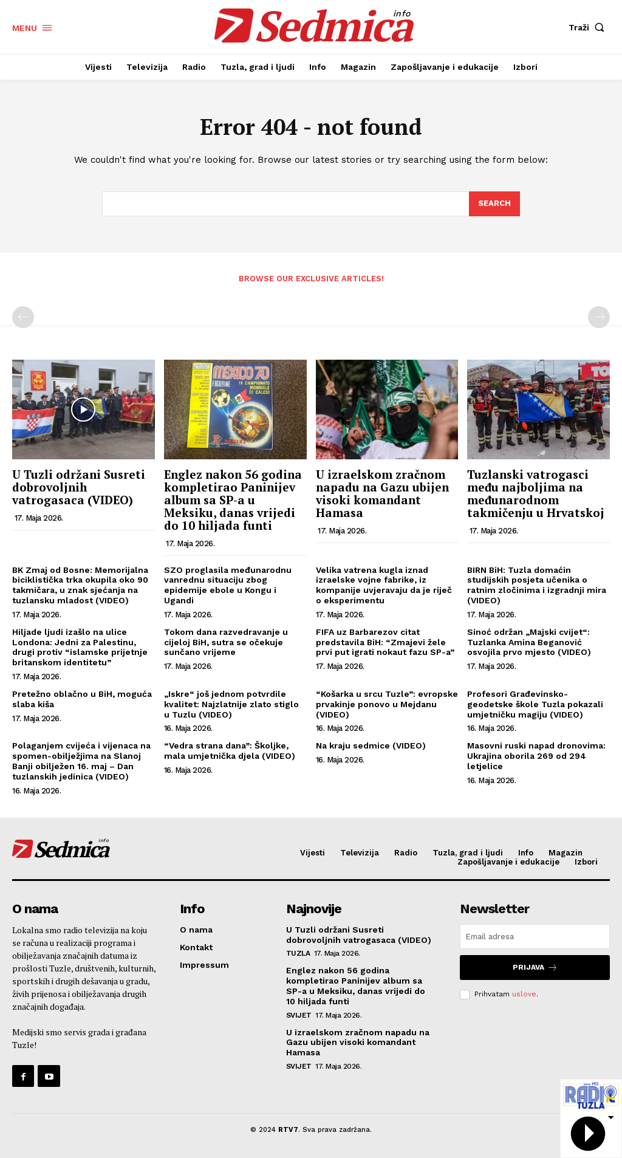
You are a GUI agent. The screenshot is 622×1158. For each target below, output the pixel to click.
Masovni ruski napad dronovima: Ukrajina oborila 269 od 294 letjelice (536, 756)
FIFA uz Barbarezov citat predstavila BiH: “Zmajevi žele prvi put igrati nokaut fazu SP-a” (385, 642)
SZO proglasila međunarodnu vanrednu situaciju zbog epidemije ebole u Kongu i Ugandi (228, 585)
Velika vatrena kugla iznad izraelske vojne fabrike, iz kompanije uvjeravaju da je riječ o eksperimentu (384, 585)
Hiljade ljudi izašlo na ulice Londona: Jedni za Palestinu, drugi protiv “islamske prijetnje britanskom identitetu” (80, 647)
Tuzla (298, 953)
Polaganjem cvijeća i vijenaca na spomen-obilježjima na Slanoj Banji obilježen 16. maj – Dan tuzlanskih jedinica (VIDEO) (81, 761)
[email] (535, 936)
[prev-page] (23, 317)
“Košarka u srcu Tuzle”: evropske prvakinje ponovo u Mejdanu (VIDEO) (387, 704)
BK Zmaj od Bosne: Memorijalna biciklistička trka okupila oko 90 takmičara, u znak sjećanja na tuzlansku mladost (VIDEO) (80, 585)
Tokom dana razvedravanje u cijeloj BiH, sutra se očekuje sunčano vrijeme (226, 642)
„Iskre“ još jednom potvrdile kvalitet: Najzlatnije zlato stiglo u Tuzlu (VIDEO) (231, 704)
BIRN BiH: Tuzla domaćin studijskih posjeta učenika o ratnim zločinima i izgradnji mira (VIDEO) (536, 585)
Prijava (535, 967)
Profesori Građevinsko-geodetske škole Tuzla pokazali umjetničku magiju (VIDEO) (535, 704)
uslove (524, 994)
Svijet (299, 1015)
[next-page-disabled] (599, 317)
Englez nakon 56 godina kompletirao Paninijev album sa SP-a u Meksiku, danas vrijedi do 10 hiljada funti (233, 500)
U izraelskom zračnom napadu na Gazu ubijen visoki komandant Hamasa (382, 493)
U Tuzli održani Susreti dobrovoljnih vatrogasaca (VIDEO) (78, 487)
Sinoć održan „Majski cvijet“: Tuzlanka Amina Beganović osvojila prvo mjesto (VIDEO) (529, 642)
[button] (589, 27)
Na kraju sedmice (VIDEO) (371, 745)
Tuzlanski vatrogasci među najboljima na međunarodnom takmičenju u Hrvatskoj (535, 493)
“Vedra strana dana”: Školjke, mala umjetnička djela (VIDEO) (229, 751)
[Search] (494, 204)
